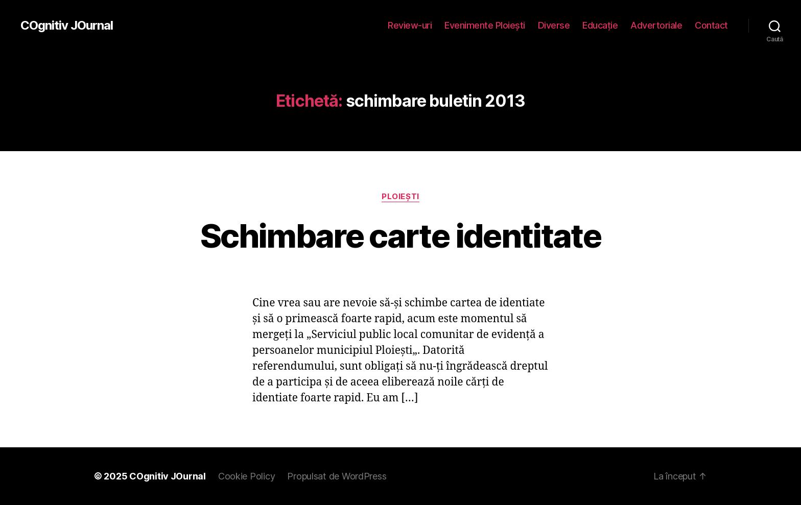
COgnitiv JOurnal (66, 25)
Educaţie (600, 25)
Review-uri (410, 25)
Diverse (554, 25)
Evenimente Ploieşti (484, 25)
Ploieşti (400, 196)
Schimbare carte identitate (400, 235)
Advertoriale (656, 25)
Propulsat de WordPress (336, 476)
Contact (711, 25)
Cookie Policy (246, 476)
